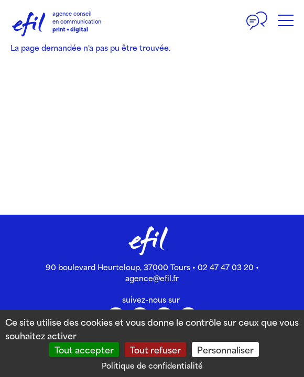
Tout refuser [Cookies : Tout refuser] (155, 349)
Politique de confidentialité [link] (152, 365)
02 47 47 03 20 (226, 266)
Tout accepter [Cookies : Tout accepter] (84, 349)
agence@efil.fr (152, 277)
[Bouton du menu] (286, 21)
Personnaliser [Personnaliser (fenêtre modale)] (225, 349)
